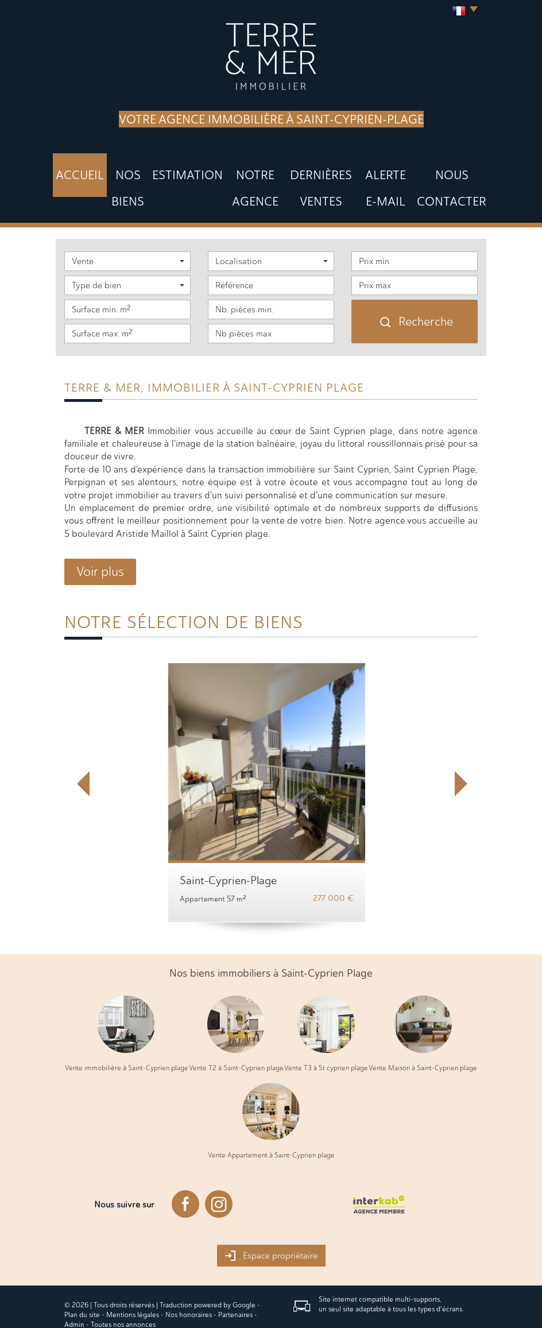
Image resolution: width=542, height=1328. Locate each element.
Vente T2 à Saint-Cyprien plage (236, 1032)
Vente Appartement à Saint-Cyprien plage (271, 1119)
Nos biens (126, 170)
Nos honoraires (188, 1279)
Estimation (176, 170)
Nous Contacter (440, 170)
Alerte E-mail (372, 170)
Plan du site (82, 1279)
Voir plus (100, 536)
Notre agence (234, 170)
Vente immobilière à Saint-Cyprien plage (126, 1032)
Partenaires (235, 1279)
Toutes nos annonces (123, 1289)
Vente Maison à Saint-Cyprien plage (423, 1032)
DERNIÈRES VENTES (304, 170)
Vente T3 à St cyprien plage (326, 1032)
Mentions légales (132, 1279)
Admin (74, 1289)
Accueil (83, 170)
